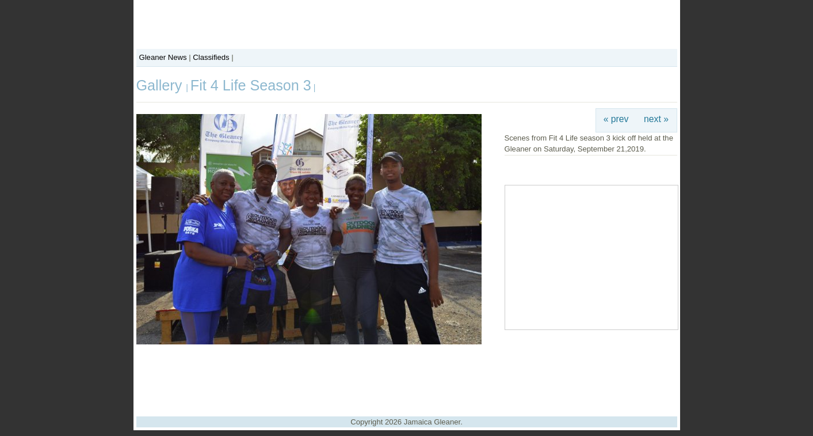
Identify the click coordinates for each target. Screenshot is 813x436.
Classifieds (211, 57)
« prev (616, 119)
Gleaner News (163, 57)
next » (656, 119)
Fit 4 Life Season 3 (250, 85)
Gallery (161, 85)
